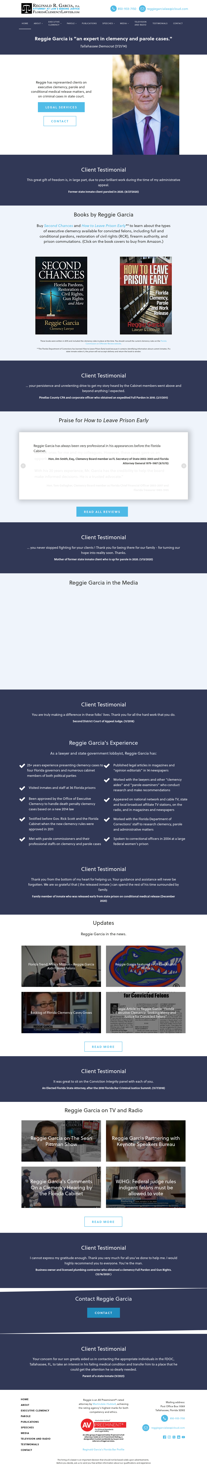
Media (123, 23)
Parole (71, 23)
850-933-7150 (127, 8)
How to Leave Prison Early (104, 225)
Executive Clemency (54, 23)
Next (183, 465)
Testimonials (160, 23)
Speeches (107, 23)
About (37, 23)
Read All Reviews (102, 511)
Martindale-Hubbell (104, 1404)
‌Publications (89, 23)
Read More (103, 1046)
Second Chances (58, 225)
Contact (178, 23)
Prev (23, 465)
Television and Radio (141, 23)
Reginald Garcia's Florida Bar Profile (103, 1449)
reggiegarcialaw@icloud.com (167, 8)
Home (25, 23)
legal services (61, 107)
